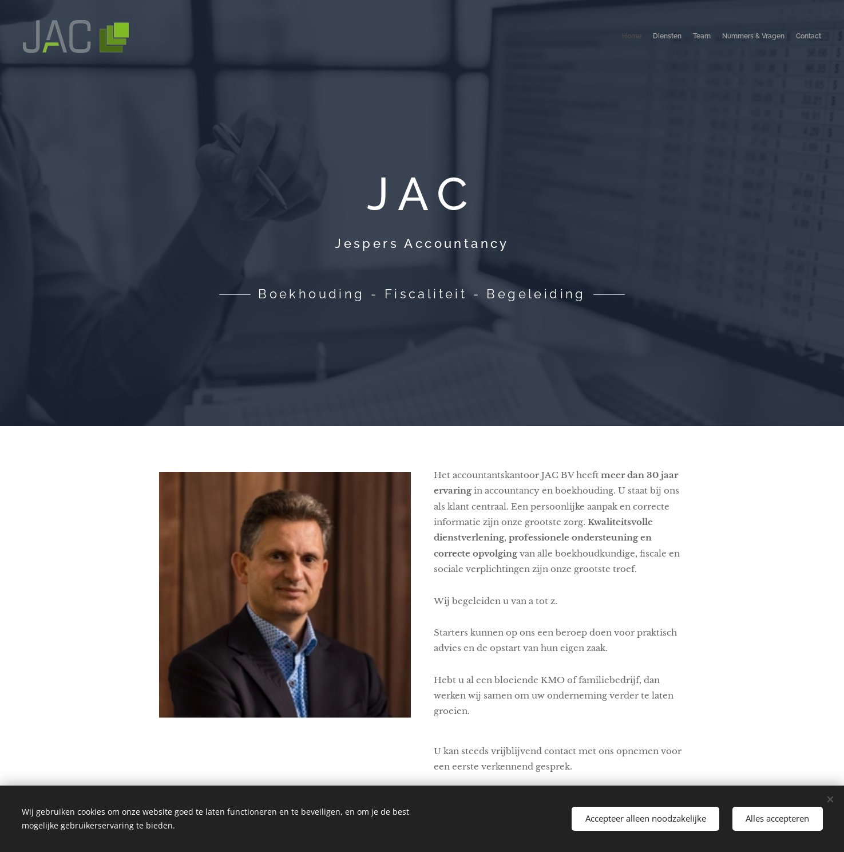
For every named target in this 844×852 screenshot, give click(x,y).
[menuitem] (776, 37)
